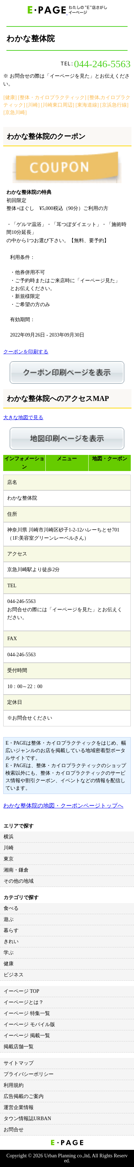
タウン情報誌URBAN (27, 1118)
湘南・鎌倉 (16, 870)
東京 (9, 859)
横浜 (9, 836)
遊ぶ (9, 919)
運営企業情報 (19, 1107)
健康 (9, 963)
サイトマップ (19, 1063)
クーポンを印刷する (25, 351)
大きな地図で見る (23, 417)
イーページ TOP (21, 991)
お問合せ (14, 1129)
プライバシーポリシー (29, 1074)
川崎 (9, 847)
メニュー (67, 458)
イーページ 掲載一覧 (27, 1035)
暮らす (11, 930)
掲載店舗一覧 (19, 1046)
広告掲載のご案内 (24, 1096)
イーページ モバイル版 (29, 1024)
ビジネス (14, 974)
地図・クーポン (109, 458)
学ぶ (9, 952)
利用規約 (14, 1085)
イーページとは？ (24, 1002)
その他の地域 (19, 881)
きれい (11, 941)
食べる (11, 908)
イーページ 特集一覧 (27, 1013)
